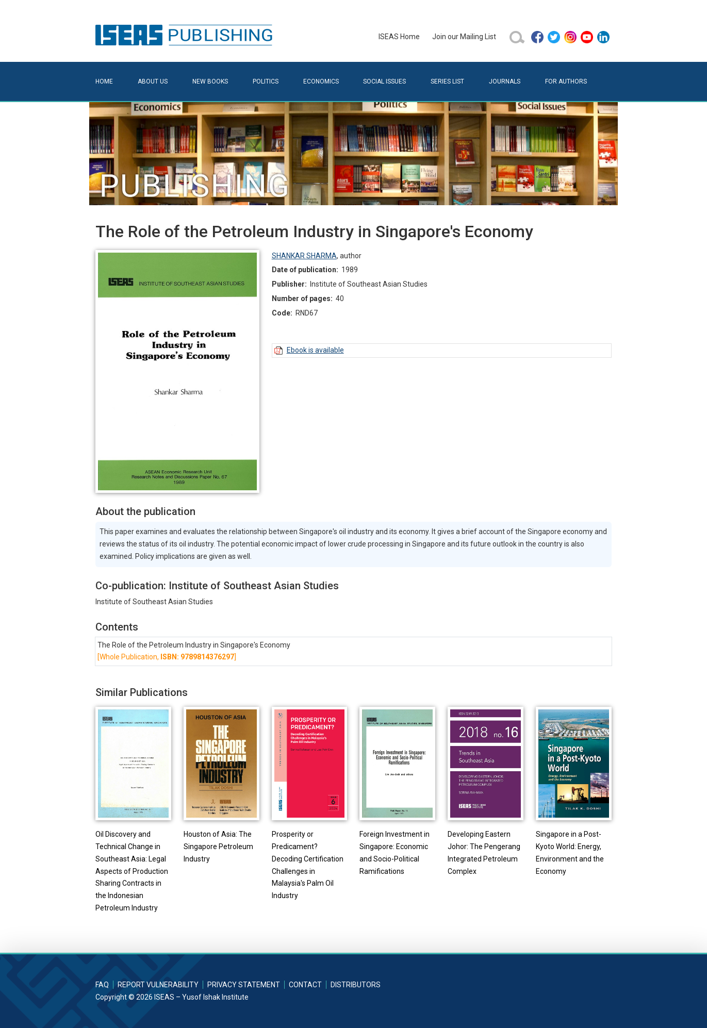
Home (104, 81)
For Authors (566, 81)
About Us (153, 81)
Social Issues (384, 81)
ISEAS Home (399, 36)
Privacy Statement (243, 985)
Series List (447, 81)
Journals (504, 81)
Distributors (356, 985)
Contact (305, 985)
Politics (265, 81)
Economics (321, 81)
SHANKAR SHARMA (304, 256)
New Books (210, 81)
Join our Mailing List (464, 36)
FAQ (102, 985)
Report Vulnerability (158, 985)
